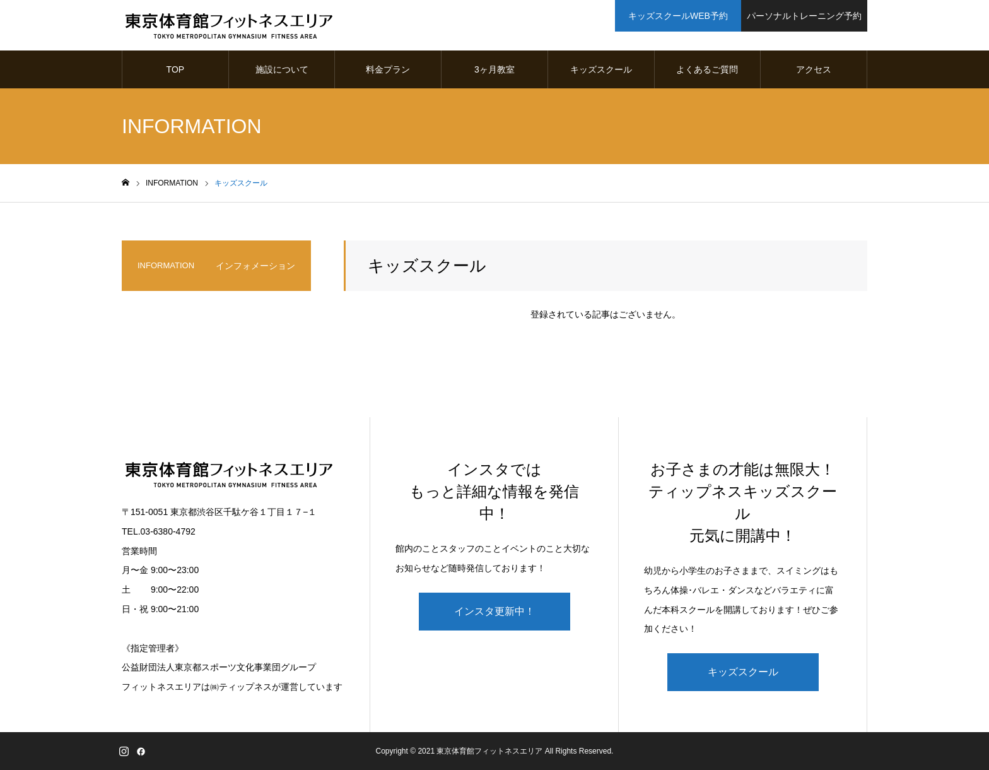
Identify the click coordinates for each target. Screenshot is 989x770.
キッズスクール (601, 69)
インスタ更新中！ (494, 611)
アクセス (813, 69)
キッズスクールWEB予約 (678, 16)
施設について (281, 69)
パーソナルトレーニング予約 (804, 16)
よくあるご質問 (707, 69)
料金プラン (388, 69)
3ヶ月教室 (494, 69)
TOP (176, 69)
